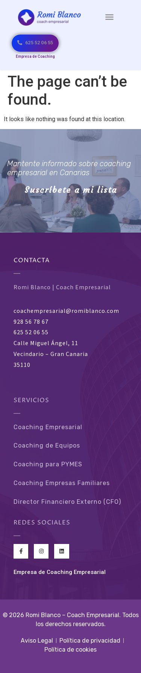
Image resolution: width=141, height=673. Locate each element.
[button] (109, 17)
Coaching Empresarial (48, 427)
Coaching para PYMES (48, 464)
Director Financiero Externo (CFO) (67, 501)
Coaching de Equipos (47, 445)
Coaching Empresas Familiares (62, 483)
